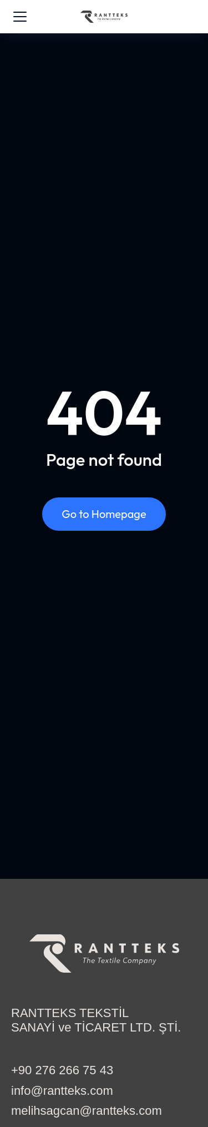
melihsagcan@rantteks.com (86, 1111)
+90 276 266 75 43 (62, 1070)
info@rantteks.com (62, 1091)
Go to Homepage (104, 514)
